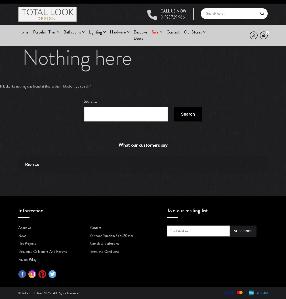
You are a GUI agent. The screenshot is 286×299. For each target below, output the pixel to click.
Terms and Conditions (104, 251)
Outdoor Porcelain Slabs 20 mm (111, 235)
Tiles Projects (27, 243)
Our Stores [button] (193, 32)
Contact (173, 32)
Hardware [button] (118, 32)
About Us (25, 227)
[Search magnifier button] (262, 13)
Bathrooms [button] (72, 32)
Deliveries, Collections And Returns (42, 251)
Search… (90, 101)
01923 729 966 (173, 14)
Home (23, 32)
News (22, 235)
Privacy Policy (27, 259)
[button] (159, 32)
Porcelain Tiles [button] (44, 32)
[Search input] (232, 13)
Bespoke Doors (140, 35)
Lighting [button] (95, 32)
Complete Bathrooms (104, 243)
